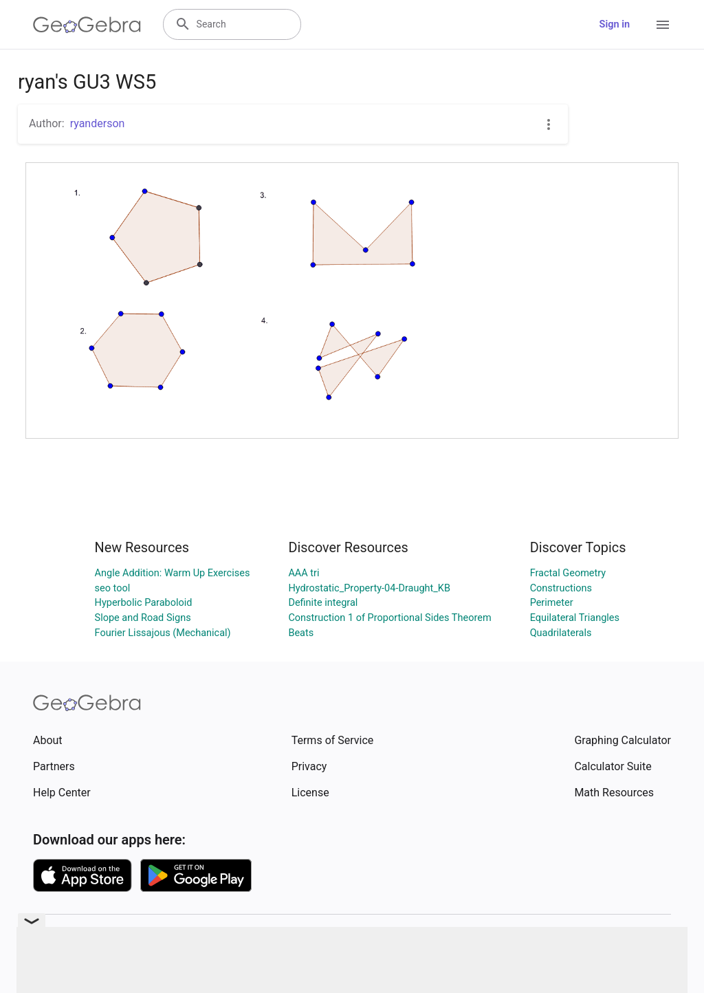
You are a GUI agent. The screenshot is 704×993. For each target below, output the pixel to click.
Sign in (615, 24)
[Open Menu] (662, 25)
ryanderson (97, 123)
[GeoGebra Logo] (87, 25)
